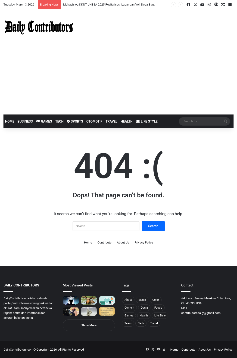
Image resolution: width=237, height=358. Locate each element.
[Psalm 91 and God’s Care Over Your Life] (107, 311)
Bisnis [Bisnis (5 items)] (142, 299)
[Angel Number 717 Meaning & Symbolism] (89, 311)
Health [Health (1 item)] (144, 315)
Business (25, 121)
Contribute (104, 242)
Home (9, 121)
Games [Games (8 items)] (129, 315)
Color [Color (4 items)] (155, 299)
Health (127, 121)
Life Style (147, 121)
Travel (111, 121)
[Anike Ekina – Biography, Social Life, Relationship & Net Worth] (71, 311)
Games (44, 121)
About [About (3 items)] (128, 299)
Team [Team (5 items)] (128, 323)
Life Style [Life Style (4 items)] (160, 315)
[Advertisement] (118, 80)
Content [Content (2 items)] (129, 307)
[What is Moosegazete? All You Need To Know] (89, 300)
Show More (89, 325)
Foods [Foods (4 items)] (158, 307)
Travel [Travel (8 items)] (154, 323)
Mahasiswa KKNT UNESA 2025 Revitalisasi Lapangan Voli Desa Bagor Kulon (114, 4)
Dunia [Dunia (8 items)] (144, 307)
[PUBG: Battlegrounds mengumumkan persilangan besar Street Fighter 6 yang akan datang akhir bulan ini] (71, 300)
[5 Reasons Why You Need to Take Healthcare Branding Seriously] (107, 300)
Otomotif (94, 121)
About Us (123, 242)
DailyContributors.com (18, 349)
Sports (75, 121)
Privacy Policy (143, 242)
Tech (59, 121)
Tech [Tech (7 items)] (141, 323)
